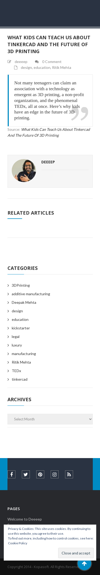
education (42, 67)
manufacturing (24, 353)
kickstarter (21, 328)
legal (15, 336)
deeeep (48, 161)
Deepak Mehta (24, 302)
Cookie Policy (17, 543)
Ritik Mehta (61, 67)
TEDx (16, 370)
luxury (17, 345)
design (26, 67)
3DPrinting (21, 285)
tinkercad (19, 379)
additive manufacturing (31, 294)
